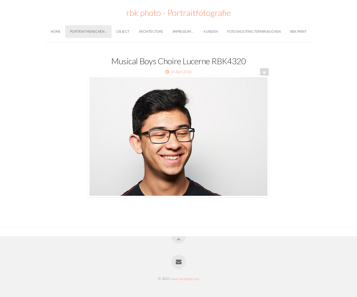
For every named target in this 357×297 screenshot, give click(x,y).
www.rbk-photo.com (185, 278)
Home (56, 31)
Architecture (151, 31)
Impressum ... (183, 31)
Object (122, 31)
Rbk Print (298, 31)
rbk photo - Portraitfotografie (178, 12)
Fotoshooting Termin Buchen (254, 31)
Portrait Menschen (87, 31)
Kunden (211, 31)
